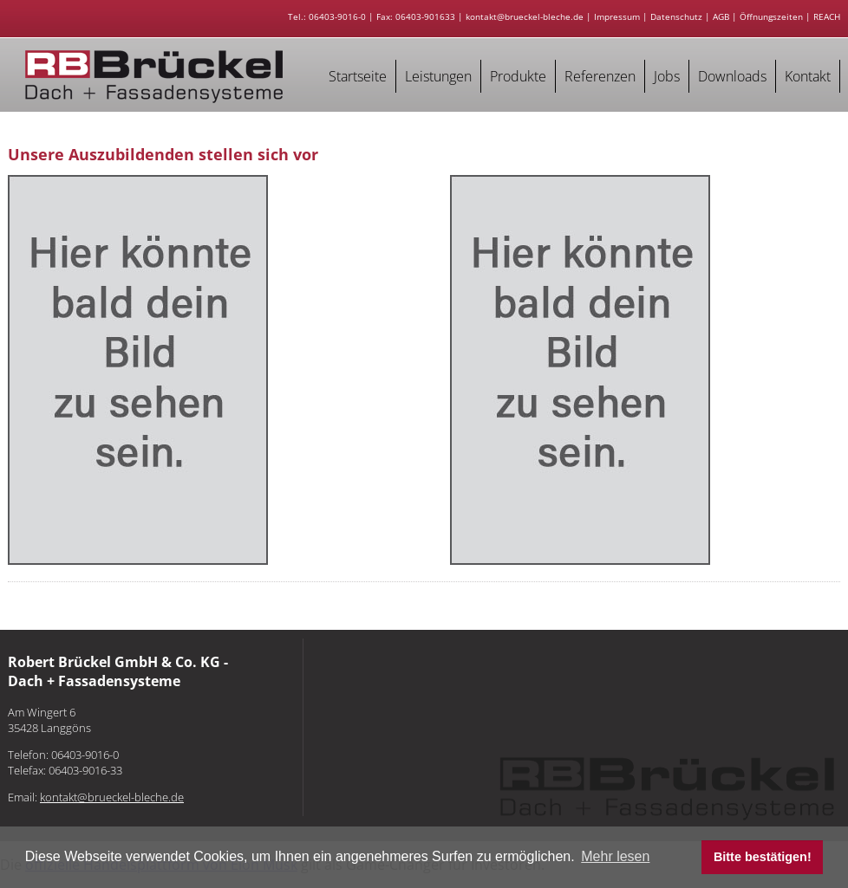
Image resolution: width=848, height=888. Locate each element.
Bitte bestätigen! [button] (763, 857)
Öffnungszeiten (771, 16)
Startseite (358, 76)
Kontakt (808, 76)
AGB (721, 16)
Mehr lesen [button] (615, 856)
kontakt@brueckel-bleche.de (525, 16)
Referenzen (600, 76)
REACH (826, 16)
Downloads (732, 76)
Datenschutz (676, 16)
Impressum (617, 16)
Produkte (518, 76)
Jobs (667, 76)
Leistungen (438, 76)
